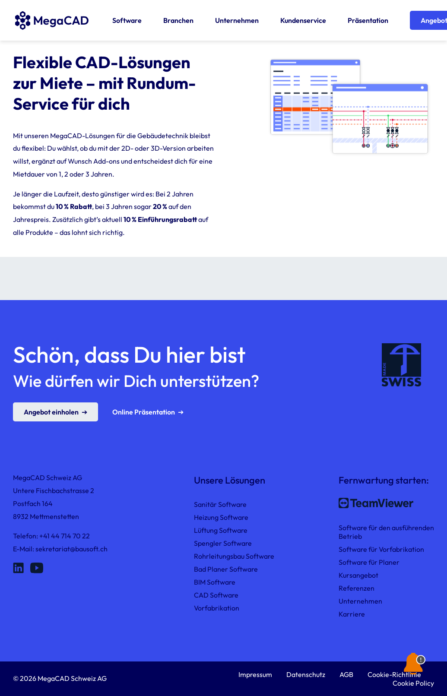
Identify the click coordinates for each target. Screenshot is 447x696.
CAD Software (216, 595)
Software (127, 20)
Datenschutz (305, 674)
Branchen (178, 20)
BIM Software (214, 582)
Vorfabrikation (216, 608)
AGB (346, 674)
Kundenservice (303, 20)
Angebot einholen (51, 412)
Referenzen (356, 588)
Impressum (255, 674)
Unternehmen (237, 20)
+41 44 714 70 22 (64, 535)
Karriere (352, 614)
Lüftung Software (220, 530)
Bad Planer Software (226, 569)
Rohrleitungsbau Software (234, 556)
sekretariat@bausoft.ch (71, 548)
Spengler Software (223, 543)
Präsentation (368, 20)
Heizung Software (221, 517)
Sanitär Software (220, 504)
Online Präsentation (143, 412)
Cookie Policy (413, 683)
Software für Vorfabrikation (381, 549)
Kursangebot (358, 575)
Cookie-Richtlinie (394, 674)
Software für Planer (369, 562)
